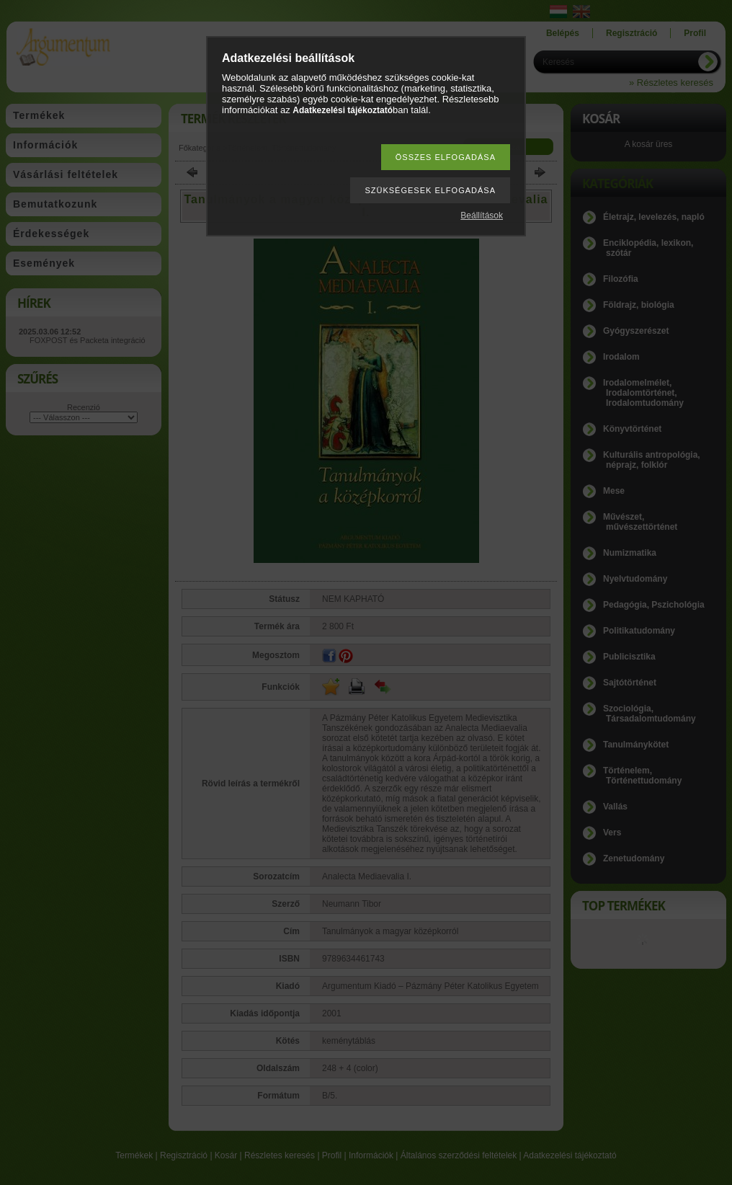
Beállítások (481, 215)
